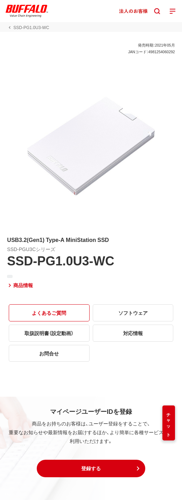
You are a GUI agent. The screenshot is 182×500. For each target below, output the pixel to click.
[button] (91, 468)
